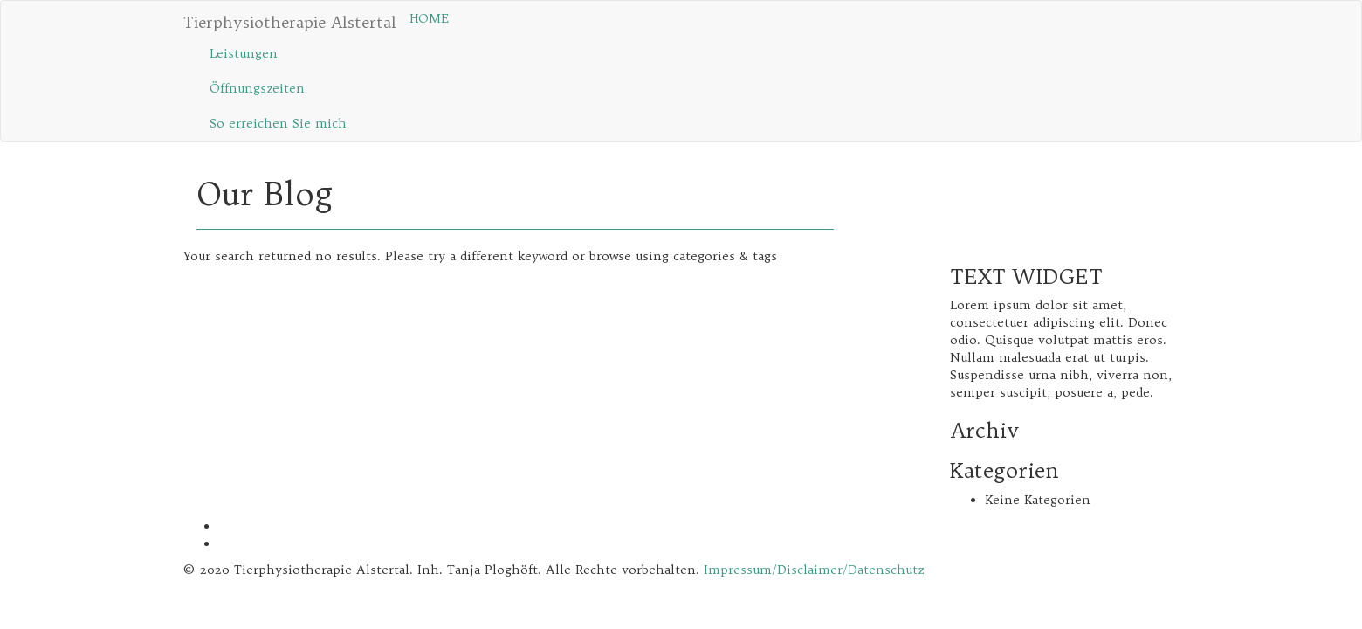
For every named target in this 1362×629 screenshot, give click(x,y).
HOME (429, 18)
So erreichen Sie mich (278, 123)
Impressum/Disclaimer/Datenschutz (814, 569)
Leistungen (244, 53)
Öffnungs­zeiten (257, 88)
